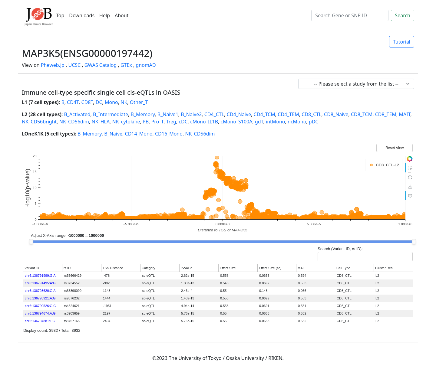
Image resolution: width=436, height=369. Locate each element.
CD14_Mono (139, 133)
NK (124, 102)
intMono (275, 121)
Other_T (139, 102)
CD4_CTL (214, 114)
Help (104, 15)
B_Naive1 (167, 114)
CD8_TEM (385, 114)
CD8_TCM (361, 114)
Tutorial (401, 41)
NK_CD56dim (74, 121)
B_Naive (113, 133)
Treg (171, 121)
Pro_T (157, 121)
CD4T (73, 102)
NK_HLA (100, 121)
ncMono (297, 121)
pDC (314, 121)
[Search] (349, 15)
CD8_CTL (311, 114)
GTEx (126, 65)
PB (146, 121)
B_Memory (142, 114)
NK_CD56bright (39, 121)
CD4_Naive (239, 114)
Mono (111, 102)
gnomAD (146, 65)
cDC (183, 121)
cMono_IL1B (204, 121)
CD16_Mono (169, 133)
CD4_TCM (264, 114)
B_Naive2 (191, 114)
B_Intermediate (110, 114)
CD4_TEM (288, 114)
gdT (259, 121)
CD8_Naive (336, 114)
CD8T (87, 102)
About (121, 15)
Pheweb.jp (52, 65)
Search (402, 15)
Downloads (81, 15)
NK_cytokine (126, 121)
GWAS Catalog (100, 65)
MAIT (404, 114)
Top (60, 15)
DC (99, 102)
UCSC (74, 65)
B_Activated (77, 114)
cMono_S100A (236, 121)
